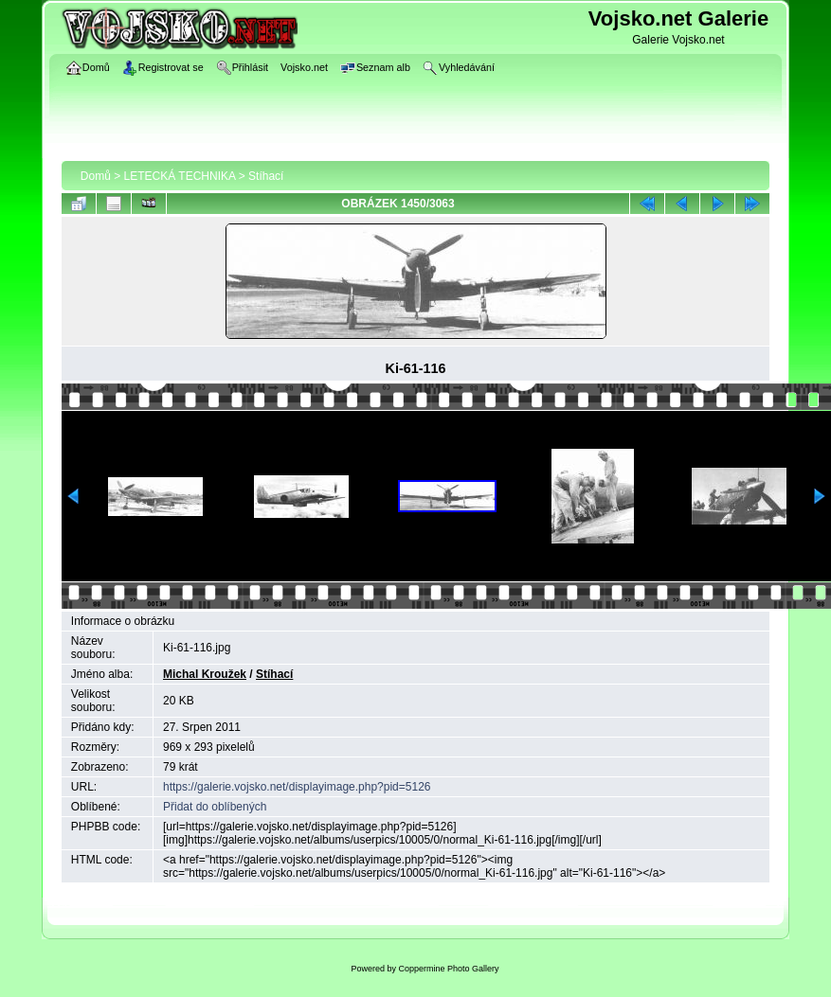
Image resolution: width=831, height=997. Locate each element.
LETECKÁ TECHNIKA (180, 176)
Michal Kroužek (204, 674)
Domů (96, 176)
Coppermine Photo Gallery (448, 968)
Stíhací (265, 176)
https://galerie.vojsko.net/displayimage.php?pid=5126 (297, 786)
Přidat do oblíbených (214, 806)
